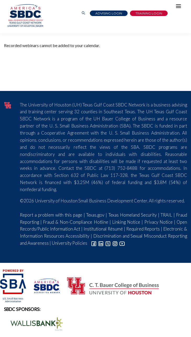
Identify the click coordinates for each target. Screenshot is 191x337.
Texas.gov (95, 215)
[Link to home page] (25, 16)
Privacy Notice (158, 222)
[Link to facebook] (94, 243)
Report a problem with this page (51, 215)
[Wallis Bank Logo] (34, 323)
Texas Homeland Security (132, 215)
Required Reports (143, 229)
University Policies (69, 243)
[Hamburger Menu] (179, 7)
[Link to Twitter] (108, 243)
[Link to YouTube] (122, 243)
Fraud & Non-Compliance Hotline (75, 222)
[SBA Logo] (13, 285)
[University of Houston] (8, 104)
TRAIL (166, 215)
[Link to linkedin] (101, 243)
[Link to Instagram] (115, 243)
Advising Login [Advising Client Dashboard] (108, 13)
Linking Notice (126, 222)
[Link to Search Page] (83, 13)
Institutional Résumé (103, 229)
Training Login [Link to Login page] (148, 13)
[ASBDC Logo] (44, 285)
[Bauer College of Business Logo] (110, 285)
